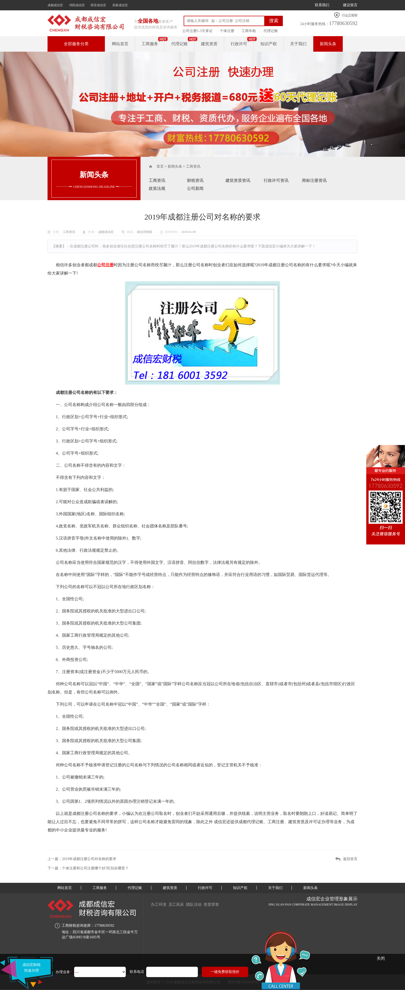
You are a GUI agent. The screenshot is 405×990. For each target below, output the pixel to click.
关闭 (381, 958)
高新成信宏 (120, 5)
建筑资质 (209, 44)
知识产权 (268, 44)
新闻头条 (328, 44)
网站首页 (120, 44)
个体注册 (227, 31)
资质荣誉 (216, 904)
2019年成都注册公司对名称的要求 (89, 859)
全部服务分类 (76, 44)
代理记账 (270, 31)
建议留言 (350, 5)
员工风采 (178, 904)
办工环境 (159, 904)
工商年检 (249, 31)
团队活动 (197, 904)
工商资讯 (193, 166)
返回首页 (350, 859)
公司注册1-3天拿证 (197, 31)
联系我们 (322, 5)
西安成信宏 (98, 5)
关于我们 (298, 44)
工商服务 (150, 44)
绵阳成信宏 (77, 5)
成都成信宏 (55, 5)
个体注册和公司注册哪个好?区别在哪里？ (95, 868)
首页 (160, 166)
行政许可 (239, 44)
